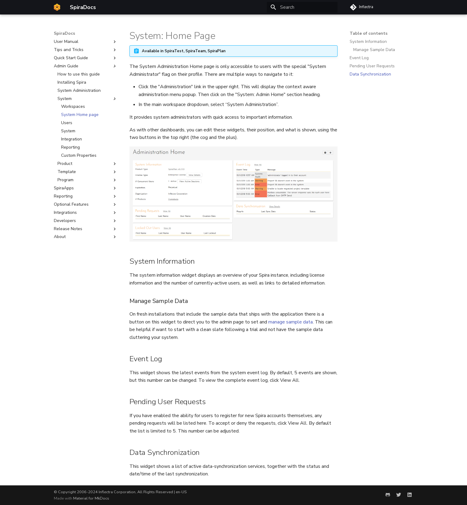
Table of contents (368, 33)
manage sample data (290, 322)
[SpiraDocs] (57, 7)
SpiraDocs (64, 33)
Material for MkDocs (91, 498)
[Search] (302, 7)
